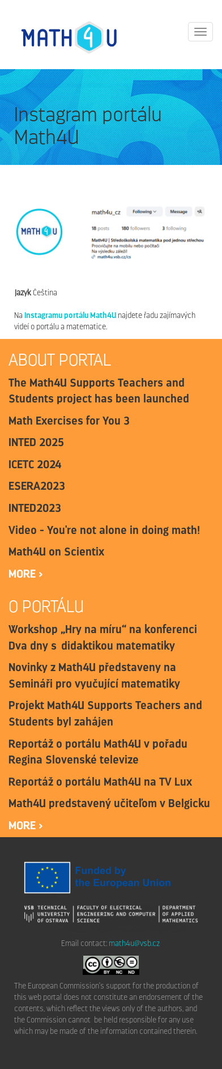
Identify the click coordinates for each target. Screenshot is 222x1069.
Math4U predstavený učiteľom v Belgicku (109, 803)
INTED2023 (34, 508)
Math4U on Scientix (56, 551)
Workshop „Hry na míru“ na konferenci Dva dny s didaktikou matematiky (102, 637)
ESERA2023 (36, 486)
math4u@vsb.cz (134, 943)
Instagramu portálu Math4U (70, 315)
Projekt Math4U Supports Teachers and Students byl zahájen (105, 713)
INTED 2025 (36, 442)
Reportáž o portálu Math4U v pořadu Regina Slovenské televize (97, 752)
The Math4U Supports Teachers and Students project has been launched (98, 391)
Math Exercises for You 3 (69, 420)
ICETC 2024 (34, 464)
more (23, 573)
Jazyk (22, 293)
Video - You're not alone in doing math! (104, 530)
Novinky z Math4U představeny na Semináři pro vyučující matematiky (94, 675)
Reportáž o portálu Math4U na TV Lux (100, 781)
